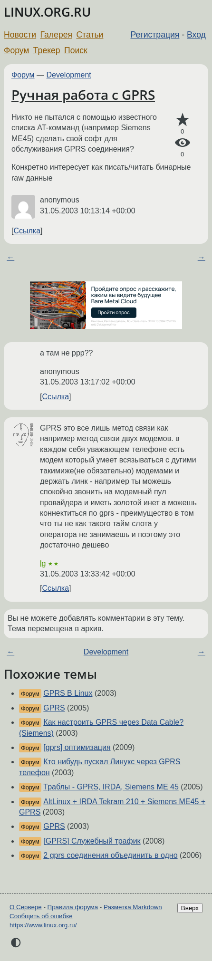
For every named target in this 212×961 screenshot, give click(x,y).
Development (69, 75)
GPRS (54, 708)
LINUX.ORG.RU (47, 12)
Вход (196, 34)
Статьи (89, 34)
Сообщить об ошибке (41, 916)
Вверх (190, 908)
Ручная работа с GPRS (83, 95)
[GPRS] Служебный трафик (91, 841)
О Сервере (26, 907)
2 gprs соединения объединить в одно (110, 855)
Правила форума (73, 907)
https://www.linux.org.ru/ (43, 925)
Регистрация (155, 34)
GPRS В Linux (67, 693)
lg (43, 563)
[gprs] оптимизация (76, 747)
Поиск (75, 50)
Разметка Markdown (133, 907)
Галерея (56, 34)
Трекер (46, 50)
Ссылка (26, 231)
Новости (20, 34)
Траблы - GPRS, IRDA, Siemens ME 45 (110, 787)
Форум (16, 50)
